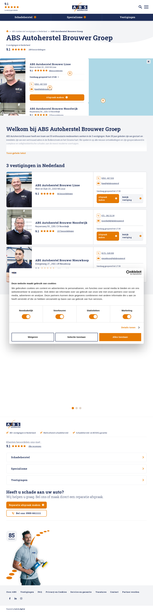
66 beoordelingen (65, 193)
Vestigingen (27, 592)
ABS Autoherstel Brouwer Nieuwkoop (62, 260)
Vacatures (100, 592)
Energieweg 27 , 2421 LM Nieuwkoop (53, 263)
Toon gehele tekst (16, 153)
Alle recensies (35, 446)
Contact (114, 592)
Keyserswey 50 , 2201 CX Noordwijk (52, 226)
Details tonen (128, 327)
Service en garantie (81, 592)
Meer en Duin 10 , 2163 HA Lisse (50, 188)
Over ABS (11, 592)
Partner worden (130, 592)
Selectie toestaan (76, 337)
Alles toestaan (120, 337)
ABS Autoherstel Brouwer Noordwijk (61, 222)
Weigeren (33, 337)
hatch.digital (19, 609)
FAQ (40, 592)
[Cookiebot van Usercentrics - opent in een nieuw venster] (128, 272)
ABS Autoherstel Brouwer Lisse (57, 185)
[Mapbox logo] (7, 113)
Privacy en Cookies (56, 592)
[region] (76, 87)
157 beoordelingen (65, 231)
